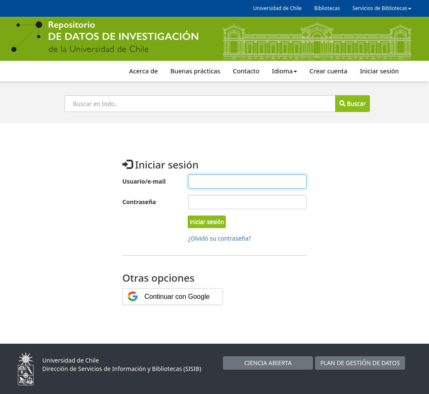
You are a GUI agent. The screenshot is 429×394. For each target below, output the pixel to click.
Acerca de (143, 71)
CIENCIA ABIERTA (268, 363)
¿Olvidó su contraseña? (219, 238)
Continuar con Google (177, 296)
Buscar (352, 103)
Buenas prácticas (195, 71)
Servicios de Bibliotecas (381, 8)
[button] (207, 221)
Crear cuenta (328, 71)
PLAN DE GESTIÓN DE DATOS (360, 363)
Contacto (246, 71)
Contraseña (139, 202)
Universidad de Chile (277, 8)
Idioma (284, 71)
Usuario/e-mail (143, 181)
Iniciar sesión (379, 71)
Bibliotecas (327, 8)
